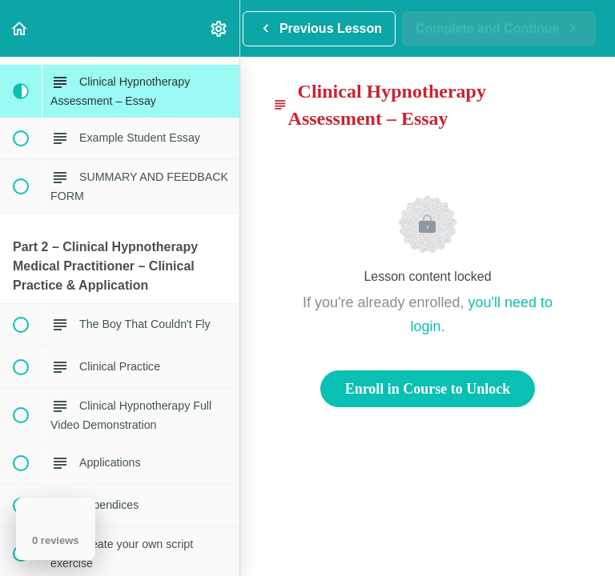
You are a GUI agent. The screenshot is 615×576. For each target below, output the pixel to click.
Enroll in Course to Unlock (428, 389)
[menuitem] (219, 28)
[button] (20, 28)
